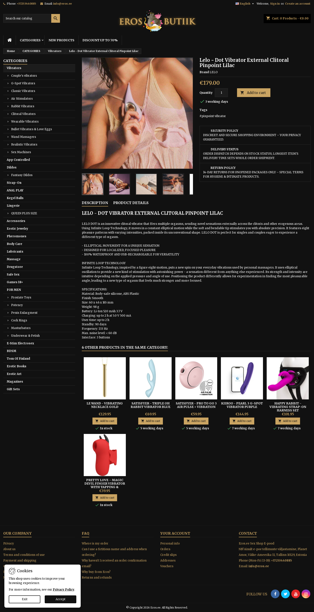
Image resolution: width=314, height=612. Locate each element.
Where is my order (95, 543)
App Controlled (18, 160)
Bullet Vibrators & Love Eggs (31, 129)
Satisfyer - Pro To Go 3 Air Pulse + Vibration (196, 405)
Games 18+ (15, 282)
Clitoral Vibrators (23, 114)
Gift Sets (13, 389)
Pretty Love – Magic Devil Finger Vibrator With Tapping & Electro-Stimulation (104, 485)
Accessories (16, 221)
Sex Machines (21, 152)
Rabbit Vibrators (22, 106)
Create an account (297, 3)
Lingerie (13, 206)
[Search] (31, 18)
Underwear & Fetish (25, 336)
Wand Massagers (23, 137)
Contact (248, 533)
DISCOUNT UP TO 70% (100, 40)
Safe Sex (13, 274)
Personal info (170, 543)
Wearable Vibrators (25, 121)
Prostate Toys (21, 297)
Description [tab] (95, 203)
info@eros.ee (62, 3)
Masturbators (21, 328)
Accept (60, 599)
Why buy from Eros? (96, 572)
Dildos (12, 167)
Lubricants (15, 251)
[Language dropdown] (245, 3)
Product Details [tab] (130, 203)
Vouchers (166, 566)
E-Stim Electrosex (20, 343)
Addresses (168, 560)
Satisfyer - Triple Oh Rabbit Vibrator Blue (150, 405)
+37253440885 (26, 3)
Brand (204, 72)
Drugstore (15, 267)
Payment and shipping (19, 560)
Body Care (14, 244)
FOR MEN (14, 290)
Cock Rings (19, 320)
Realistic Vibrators (24, 144)
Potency (17, 305)
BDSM (11, 351)
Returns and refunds (97, 577)
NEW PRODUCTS (61, 40)
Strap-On (14, 183)
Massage (13, 259)
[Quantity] (221, 92)
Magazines (15, 381)
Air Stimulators (22, 99)
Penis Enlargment (24, 313)
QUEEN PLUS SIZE (24, 213)
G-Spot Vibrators (23, 83)
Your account (175, 533)
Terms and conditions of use (24, 555)
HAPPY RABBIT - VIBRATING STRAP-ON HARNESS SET (288, 406)
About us (9, 549)
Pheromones (16, 236)
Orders (165, 549)
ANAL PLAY (15, 190)
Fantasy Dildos (21, 175)
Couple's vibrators (24, 76)
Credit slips (168, 555)
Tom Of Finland (18, 359)
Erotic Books (16, 366)
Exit (24, 599)
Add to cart (253, 92)
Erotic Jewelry (17, 229)
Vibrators (14, 68)
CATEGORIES (30, 40)
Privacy (8, 543)
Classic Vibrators (23, 91)
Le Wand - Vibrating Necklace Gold (105, 405)
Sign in (275, 3)
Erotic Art (14, 374)
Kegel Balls (15, 198)
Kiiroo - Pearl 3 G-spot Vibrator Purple (242, 405)
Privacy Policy (63, 589)
